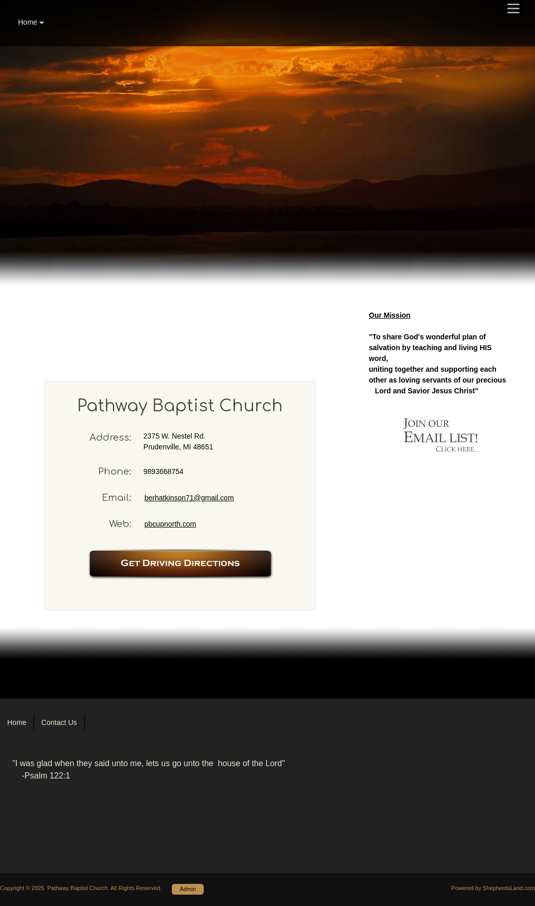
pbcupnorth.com (170, 524)
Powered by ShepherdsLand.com (493, 888)
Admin (187, 889)
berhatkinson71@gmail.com (189, 498)
